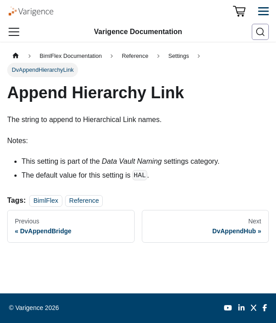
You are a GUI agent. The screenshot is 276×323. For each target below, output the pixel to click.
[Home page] (15, 56)
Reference (84, 200)
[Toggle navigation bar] (14, 32)
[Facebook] (265, 308)
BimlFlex (45, 200)
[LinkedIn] (241, 308)
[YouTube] (228, 308)
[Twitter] (253, 308)
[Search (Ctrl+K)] (260, 32)
